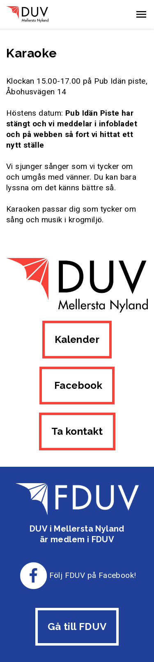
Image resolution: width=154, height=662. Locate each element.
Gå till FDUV (77, 626)
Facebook (77, 385)
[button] (141, 14)
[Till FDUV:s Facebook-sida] (33, 575)
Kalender (77, 339)
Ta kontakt (77, 431)
